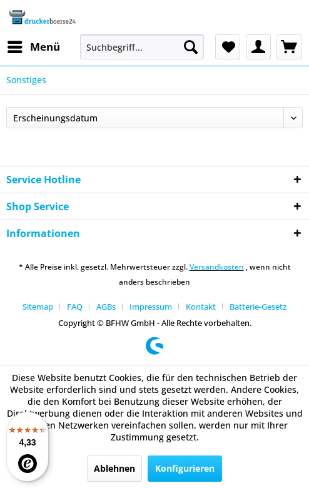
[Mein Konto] (258, 46)
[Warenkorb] (288, 46)
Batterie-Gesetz (258, 306)
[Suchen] (191, 46)
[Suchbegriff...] (142, 46)
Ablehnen (114, 468)
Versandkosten (217, 267)
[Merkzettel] (227, 46)
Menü (34, 45)
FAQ (75, 306)
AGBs (106, 306)
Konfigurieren (185, 468)
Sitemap (38, 306)
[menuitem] (33, 46)
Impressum (150, 306)
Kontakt (201, 306)
